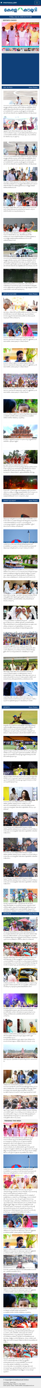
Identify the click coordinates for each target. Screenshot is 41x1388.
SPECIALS (7, 914)
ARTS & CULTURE (9, 294)
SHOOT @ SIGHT (9, 500)
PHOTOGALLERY (9, 3)
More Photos (33, 87)
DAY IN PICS (7, 87)
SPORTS (6, 707)
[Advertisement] (20, 69)
